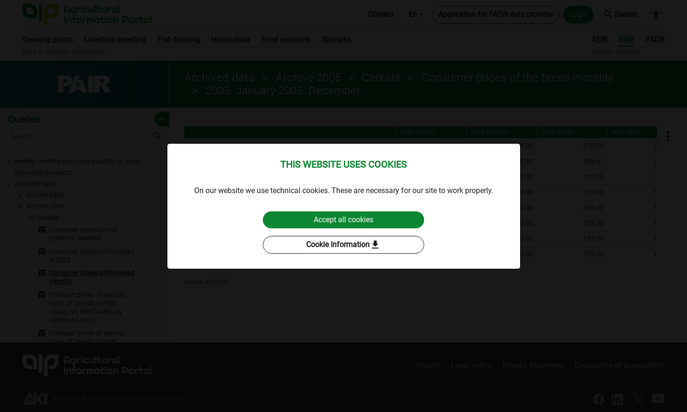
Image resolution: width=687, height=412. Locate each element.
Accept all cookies (343, 219)
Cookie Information (343, 244)
